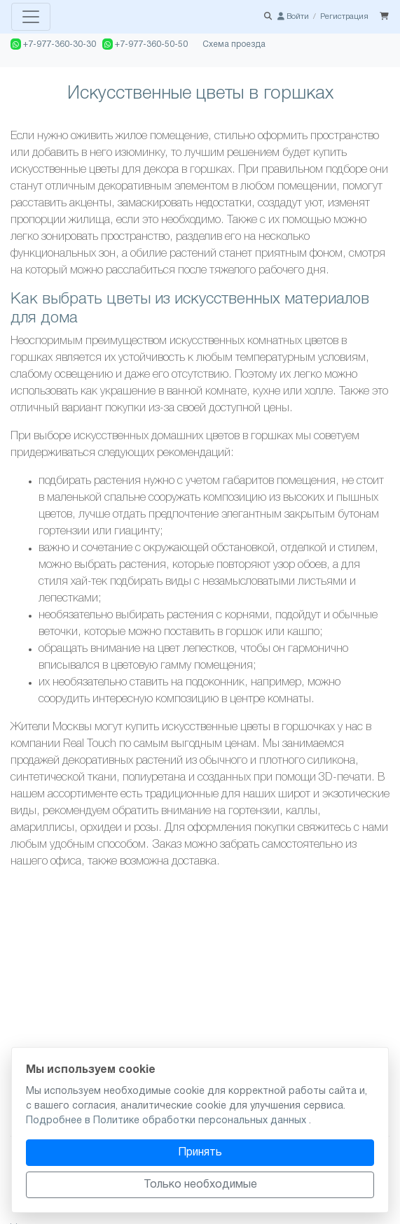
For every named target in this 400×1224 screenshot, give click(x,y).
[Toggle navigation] (30, 17)
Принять (200, 1153)
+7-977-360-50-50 (145, 44)
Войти (293, 16)
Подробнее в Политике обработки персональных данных (167, 1120)
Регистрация (344, 16)
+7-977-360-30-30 (53, 44)
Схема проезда (233, 44)
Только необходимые (200, 1185)
